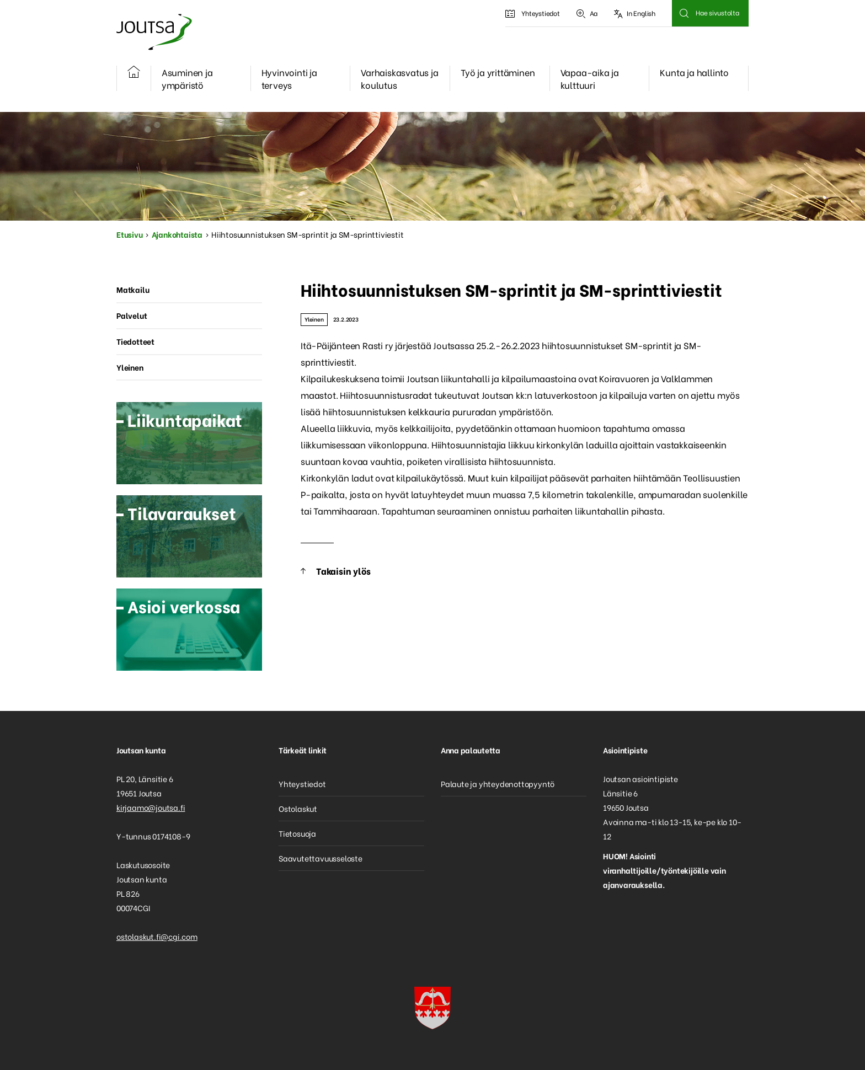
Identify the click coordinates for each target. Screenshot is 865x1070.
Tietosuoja (297, 833)
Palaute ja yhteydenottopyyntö (497, 783)
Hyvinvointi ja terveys (289, 78)
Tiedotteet (135, 341)
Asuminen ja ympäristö (187, 78)
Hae (684, 13)
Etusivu (129, 234)
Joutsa (153, 32)
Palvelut (131, 315)
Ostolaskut (298, 808)
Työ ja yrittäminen (498, 72)
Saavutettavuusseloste (320, 858)
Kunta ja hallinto (694, 72)
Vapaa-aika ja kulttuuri (589, 78)
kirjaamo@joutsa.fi (150, 807)
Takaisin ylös (343, 570)
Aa (586, 13)
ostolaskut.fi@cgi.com (156, 936)
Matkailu (132, 289)
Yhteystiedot (532, 13)
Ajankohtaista (177, 234)
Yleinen (314, 319)
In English (634, 13)
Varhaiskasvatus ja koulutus (399, 78)
